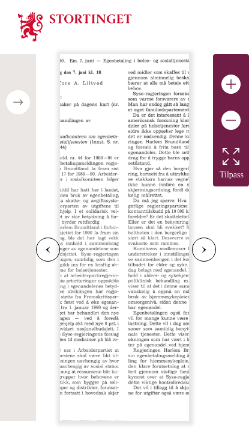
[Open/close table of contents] (18, 102)
